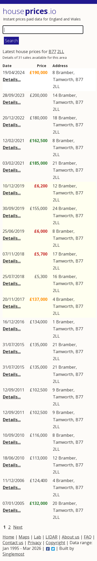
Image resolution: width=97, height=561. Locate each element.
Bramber (64, 72)
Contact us (13, 542)
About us (70, 537)
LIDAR (51, 537)
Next (18, 527)
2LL (60, 51)
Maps (24, 537)
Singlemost (13, 554)
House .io (29, 11)
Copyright (55, 542)
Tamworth (63, 79)
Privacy (34, 542)
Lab (37, 537)
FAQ (88, 537)
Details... (12, 79)
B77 (52, 51)
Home (8, 537)
